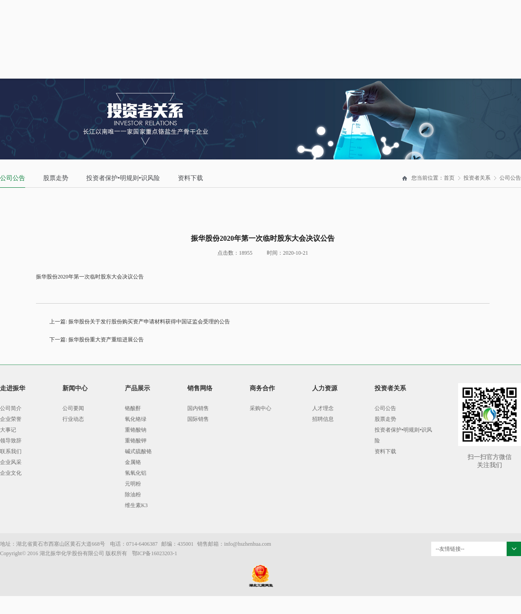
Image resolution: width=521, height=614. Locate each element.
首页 (449, 178)
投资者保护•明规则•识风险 (123, 178)
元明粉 (133, 484)
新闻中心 (75, 388)
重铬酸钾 (135, 440)
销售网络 (199, 388)
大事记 (8, 430)
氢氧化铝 (135, 473)
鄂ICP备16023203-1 (154, 553)
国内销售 (198, 408)
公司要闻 (73, 408)
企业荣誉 (11, 419)
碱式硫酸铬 (138, 451)
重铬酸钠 (135, 430)
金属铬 (133, 462)
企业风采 (11, 462)
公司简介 (11, 408)
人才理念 (323, 408)
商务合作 (262, 388)
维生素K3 (136, 505)
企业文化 (11, 473)
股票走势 (55, 178)
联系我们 (11, 451)
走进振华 (12, 388)
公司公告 (12, 178)
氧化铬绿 (135, 419)
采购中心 (260, 408)
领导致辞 (11, 440)
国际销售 (198, 419)
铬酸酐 (133, 408)
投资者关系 (477, 178)
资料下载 (190, 178)
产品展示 (137, 388)
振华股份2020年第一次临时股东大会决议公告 (90, 277)
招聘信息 (323, 419)
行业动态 (73, 419)
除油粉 (133, 494)
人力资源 (324, 388)
